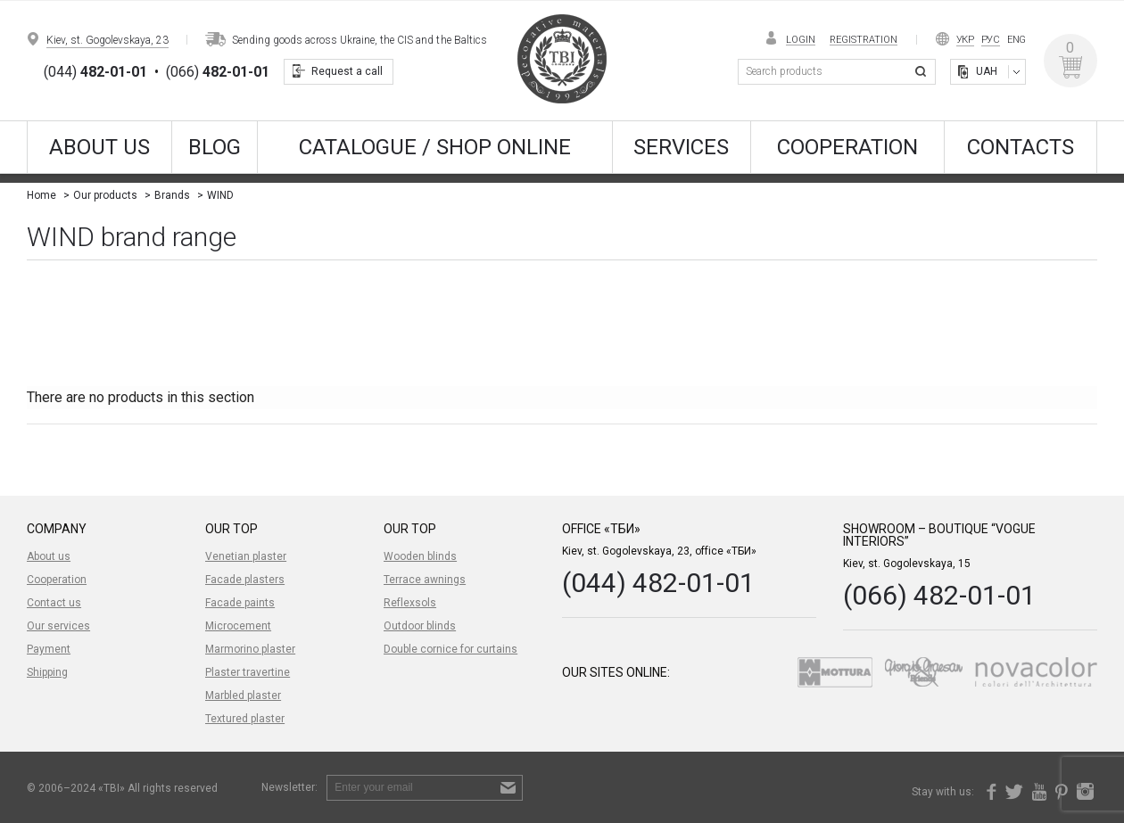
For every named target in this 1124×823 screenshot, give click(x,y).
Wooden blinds (420, 556)
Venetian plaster (245, 556)
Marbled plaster (243, 695)
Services (681, 147)
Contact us (54, 603)
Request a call (347, 71)
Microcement (238, 626)
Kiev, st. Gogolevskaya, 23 (107, 40)
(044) (95, 72)
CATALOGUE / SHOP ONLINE (435, 147)
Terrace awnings (425, 579)
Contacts (1020, 147)
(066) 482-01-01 (939, 595)
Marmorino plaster (250, 649)
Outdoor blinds (420, 626)
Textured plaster (245, 718)
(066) (217, 72)
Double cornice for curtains (450, 649)
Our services (58, 626)
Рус (990, 39)
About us (99, 147)
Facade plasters (245, 579)
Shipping (47, 672)
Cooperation (847, 147)
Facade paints (240, 603)
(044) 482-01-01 (658, 582)
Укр (965, 39)
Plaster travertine (247, 672)
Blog (214, 147)
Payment (48, 649)
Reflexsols (410, 603)
